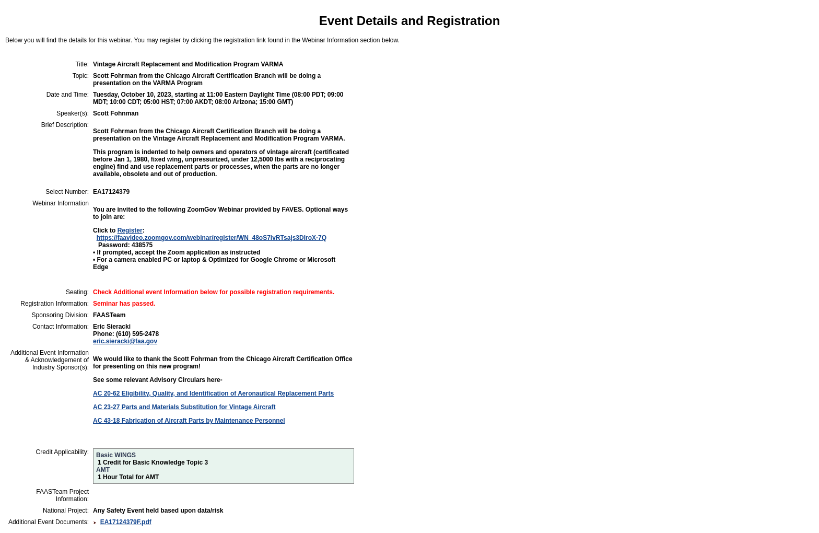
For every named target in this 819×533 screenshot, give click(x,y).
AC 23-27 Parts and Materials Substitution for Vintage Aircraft (184, 407)
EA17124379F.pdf (125, 522)
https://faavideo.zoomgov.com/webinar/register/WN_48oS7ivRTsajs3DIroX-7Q (211, 237)
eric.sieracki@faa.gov (125, 341)
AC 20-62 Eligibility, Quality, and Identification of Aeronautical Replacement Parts (213, 393)
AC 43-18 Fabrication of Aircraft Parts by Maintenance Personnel (189, 420)
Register (130, 230)
